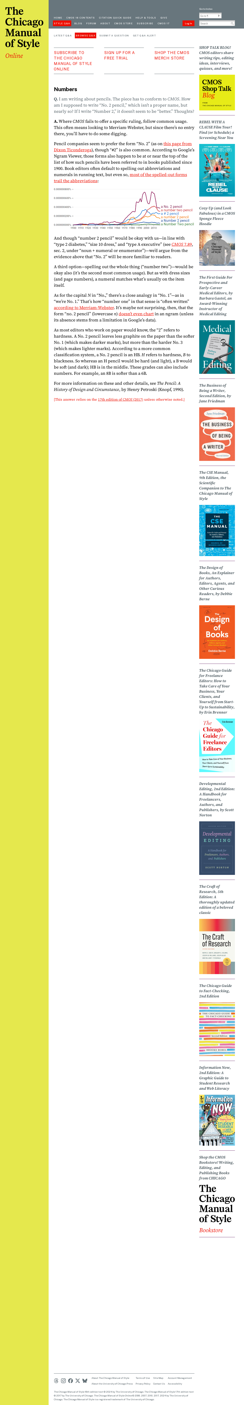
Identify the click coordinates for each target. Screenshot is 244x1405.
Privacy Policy (143, 1383)
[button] (219, 16)
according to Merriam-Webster (84, 308)
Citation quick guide (115, 17)
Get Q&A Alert (144, 35)
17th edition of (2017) (120, 399)
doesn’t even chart (136, 314)
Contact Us (159, 1383)
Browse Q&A (85, 35)
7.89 (182, 244)
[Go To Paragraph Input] (210, 15)
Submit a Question (114, 35)
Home (58, 17)
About (105, 23)
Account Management (180, 1377)
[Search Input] (217, 23)
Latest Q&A (63, 35)
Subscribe (145, 23)
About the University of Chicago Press (112, 1383)
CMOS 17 (164, 23)
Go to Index (206, 8)
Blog (78, 23)
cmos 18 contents (80, 17)
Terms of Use (143, 1377)
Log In (188, 23)
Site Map (158, 1377)
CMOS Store (123, 23)
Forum (91, 23)
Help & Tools (146, 17)
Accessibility (175, 1383)
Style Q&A (62, 23)
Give (163, 17)
